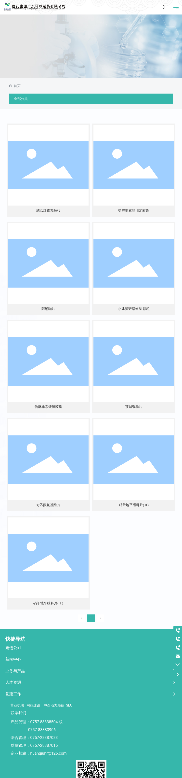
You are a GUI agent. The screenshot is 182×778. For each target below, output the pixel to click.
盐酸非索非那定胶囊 (133, 210)
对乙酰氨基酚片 (48, 505)
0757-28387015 (44, 745)
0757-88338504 (44, 722)
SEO (69, 705)
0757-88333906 (42, 729)
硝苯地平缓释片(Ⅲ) (134, 505)
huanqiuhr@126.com (48, 753)
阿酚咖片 (48, 309)
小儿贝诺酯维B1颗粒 (133, 309)
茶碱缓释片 (133, 407)
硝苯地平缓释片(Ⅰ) (48, 603)
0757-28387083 (44, 737)
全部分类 (21, 99)
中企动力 (50, 705)
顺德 (60, 705)
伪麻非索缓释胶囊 (48, 407)
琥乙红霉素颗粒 (48, 210)
